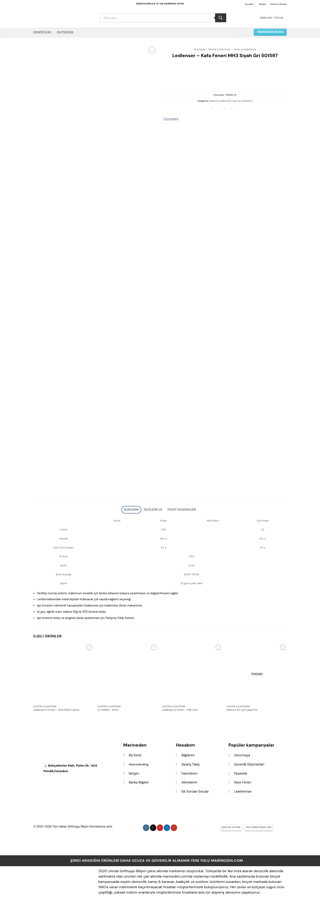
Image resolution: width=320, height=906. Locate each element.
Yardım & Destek (278, 4)
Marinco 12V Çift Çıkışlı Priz (242, 708)
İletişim (262, 4)
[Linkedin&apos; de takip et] (167, 826)
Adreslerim (189, 781)
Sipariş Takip (190, 763)
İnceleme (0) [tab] (154, 509)
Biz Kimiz (135, 754)
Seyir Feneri (242, 781)
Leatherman (243, 790)
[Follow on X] (153, 826)
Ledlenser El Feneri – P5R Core (180, 708)
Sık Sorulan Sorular (195, 790)
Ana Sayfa (199, 49)
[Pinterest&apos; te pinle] (231, 109)
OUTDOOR (65, 32)
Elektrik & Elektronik (219, 49)
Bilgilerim (187, 754)
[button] (272, 18)
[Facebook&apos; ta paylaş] (212, 109)
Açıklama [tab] (137, 509)
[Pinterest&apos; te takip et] (160, 826)
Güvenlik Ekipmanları (249, 763)
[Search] (220, 17)
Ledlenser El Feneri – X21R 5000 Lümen (56, 708)
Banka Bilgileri (139, 781)
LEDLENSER (170, 119)
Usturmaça (242, 754)
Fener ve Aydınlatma (245, 49)
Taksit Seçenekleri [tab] (177, 509)
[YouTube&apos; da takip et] (174, 826)
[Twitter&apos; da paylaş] (219, 109)
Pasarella (240, 772)
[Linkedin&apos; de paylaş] (238, 109)
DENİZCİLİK (43, 32)
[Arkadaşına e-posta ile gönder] (225, 109)
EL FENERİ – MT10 (108, 708)
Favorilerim (189, 772)
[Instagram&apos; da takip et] (146, 826)
